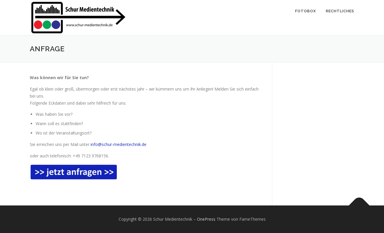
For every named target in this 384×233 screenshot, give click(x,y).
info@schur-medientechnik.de (118, 144)
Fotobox (305, 11)
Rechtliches (340, 11)
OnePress (206, 219)
